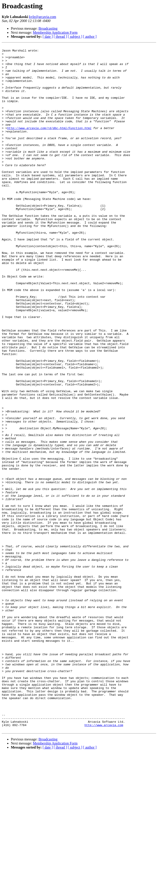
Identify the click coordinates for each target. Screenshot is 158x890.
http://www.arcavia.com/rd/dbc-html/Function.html (49, 145)
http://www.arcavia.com (104, 861)
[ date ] (48, 36)
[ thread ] (60, 36)
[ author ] (90, 36)
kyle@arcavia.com (42, 17)
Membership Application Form (55, 32)
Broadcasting (48, 28)
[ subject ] (75, 36)
